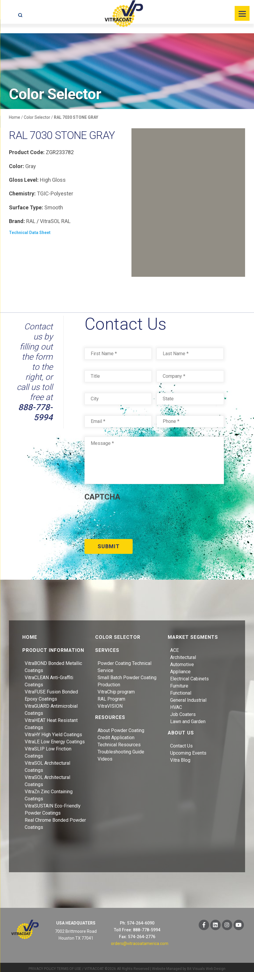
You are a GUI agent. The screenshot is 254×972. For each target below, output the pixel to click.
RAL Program (111, 695)
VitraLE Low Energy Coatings (55, 738)
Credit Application (116, 734)
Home (14, 117)
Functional (180, 690)
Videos (105, 755)
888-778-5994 (35, 412)
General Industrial (188, 697)
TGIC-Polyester (55, 193)
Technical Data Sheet (30, 232)
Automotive (182, 661)
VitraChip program (116, 688)
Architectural (183, 654)
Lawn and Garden (188, 718)
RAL (30, 221)
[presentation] (129, 518)
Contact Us (181, 742)
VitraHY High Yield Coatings (53, 731)
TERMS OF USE (69, 965)
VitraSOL (50, 221)
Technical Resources (119, 741)
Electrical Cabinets (189, 675)
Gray (30, 166)
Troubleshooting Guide (121, 748)
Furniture (179, 682)
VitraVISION (110, 703)
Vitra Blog (180, 757)
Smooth (53, 207)
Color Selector (37, 117)
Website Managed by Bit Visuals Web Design (188, 965)
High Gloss (53, 180)
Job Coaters (183, 711)
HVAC (176, 704)
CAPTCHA (102, 496)
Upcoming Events (188, 750)
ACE (174, 647)
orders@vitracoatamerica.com (139, 940)
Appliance (180, 668)
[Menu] (242, 13)
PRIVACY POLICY (42, 965)
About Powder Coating (121, 727)
